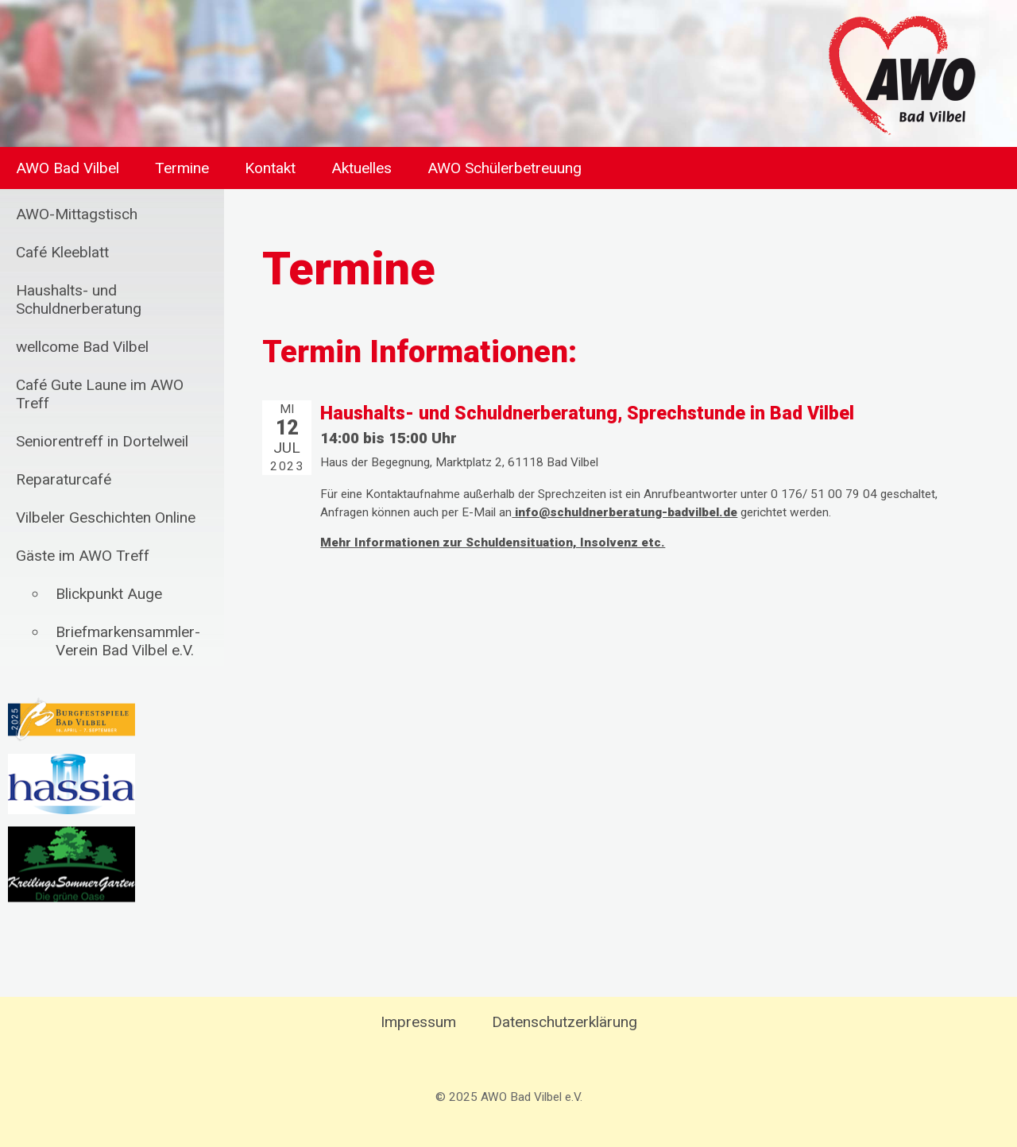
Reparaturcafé (63, 479)
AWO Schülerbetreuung (504, 168)
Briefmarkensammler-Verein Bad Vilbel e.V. (128, 641)
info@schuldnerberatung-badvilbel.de (624, 512)
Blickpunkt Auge (109, 594)
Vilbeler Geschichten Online (105, 517)
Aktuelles (361, 168)
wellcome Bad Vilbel (82, 347)
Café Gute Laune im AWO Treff (100, 394)
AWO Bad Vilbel (67, 168)
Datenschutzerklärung (564, 1022)
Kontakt (270, 168)
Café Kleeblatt (62, 252)
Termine (182, 168)
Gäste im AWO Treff (82, 555)
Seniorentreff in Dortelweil (102, 441)
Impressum (418, 1022)
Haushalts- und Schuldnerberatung (78, 299)
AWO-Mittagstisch (76, 214)
